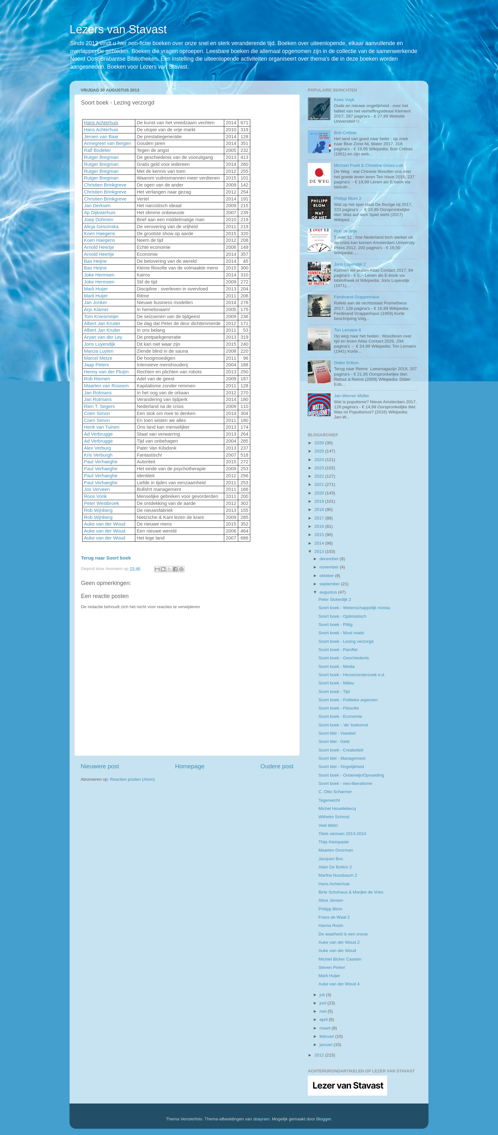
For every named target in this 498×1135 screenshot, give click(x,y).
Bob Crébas (345, 132)
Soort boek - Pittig (336, 624)
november (330, 567)
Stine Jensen (331, 900)
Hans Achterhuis (101, 122)
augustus (329, 592)
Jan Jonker (95, 302)
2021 (319, 484)
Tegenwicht (329, 800)
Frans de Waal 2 (334, 917)
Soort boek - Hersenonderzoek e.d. (352, 674)
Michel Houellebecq (337, 808)
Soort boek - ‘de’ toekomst (343, 725)
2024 (319, 459)
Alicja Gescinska (101, 226)
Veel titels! (328, 825)
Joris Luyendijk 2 (350, 264)
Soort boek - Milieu (336, 683)
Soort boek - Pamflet (338, 649)
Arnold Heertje (99, 247)
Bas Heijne (95, 261)
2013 (319, 551)
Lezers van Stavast (118, 29)
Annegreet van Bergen (107, 143)
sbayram (261, 1119)
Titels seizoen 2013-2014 (342, 833)
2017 (319, 518)
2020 (319, 493)
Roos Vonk (95, 496)
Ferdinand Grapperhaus (356, 297)
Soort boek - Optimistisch (343, 616)
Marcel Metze (98, 358)
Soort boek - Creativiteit (341, 750)
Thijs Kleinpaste (334, 841)
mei (324, 1011)
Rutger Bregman (101, 157)
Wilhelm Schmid (334, 816)
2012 (319, 1055)
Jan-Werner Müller (351, 395)
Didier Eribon (346, 362)
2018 (319, 509)
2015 (319, 534)
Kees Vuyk (344, 99)
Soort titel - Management (342, 758)
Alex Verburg (97, 448)
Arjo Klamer (96, 309)
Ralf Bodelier (97, 150)
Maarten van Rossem (106, 385)
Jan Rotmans (97, 392)
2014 (319, 543)
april (324, 1019)
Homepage (189, 766)
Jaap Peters (96, 364)
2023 (319, 468)
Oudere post (276, 766)
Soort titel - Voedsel (337, 733)
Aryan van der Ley (103, 337)
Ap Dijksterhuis (99, 212)
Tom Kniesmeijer (101, 316)
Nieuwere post (100, 766)
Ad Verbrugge (98, 434)
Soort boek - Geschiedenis (344, 658)
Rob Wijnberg (98, 510)
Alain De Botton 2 (335, 867)
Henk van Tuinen (101, 427)
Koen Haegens (99, 233)
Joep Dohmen (98, 219)
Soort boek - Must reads (341, 632)
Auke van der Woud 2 (339, 942)
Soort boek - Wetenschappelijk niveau (354, 607)
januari (326, 1044)
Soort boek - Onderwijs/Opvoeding (351, 775)
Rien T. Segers (99, 406)
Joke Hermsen (99, 274)
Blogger (323, 1119)
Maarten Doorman (336, 850)
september (330, 583)
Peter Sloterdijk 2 (335, 599)
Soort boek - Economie (340, 716)
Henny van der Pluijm (106, 371)
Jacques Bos (331, 858)
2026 (319, 442)
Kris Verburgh (98, 455)
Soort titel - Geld (334, 741)
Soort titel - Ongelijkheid (341, 766)
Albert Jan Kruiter (102, 323)
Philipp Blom (330, 909)
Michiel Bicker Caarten (340, 959)
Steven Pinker (332, 967)
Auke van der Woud (104, 524)
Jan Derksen (97, 205)
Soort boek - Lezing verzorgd (346, 641)
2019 (319, 501)
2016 (319, 526)
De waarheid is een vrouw (343, 934)
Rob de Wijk (345, 231)
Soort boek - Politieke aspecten (348, 699)
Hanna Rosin (331, 925)
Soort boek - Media (337, 666)
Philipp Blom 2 (347, 198)
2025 (319, 451)
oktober (327, 575)
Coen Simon (97, 413)
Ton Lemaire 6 (347, 330)
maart (326, 1028)
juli (323, 994)
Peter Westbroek (101, 503)
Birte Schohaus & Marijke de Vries (351, 892)
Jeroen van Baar (101, 136)
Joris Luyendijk (99, 344)
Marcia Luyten (98, 351)
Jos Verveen (97, 489)
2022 (319, 476)
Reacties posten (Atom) (132, 779)
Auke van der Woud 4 (339, 984)
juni (323, 1003)
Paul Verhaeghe (101, 461)
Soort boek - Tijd (334, 691)
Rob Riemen (97, 378)
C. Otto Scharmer (335, 791)
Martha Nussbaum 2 (338, 875)
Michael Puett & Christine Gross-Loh (368, 165)
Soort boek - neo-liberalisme (345, 783)
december (330, 558)
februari (327, 1036)
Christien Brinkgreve (105, 184)
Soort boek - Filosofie (339, 708)
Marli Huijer (96, 288)
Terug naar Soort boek (106, 558)
